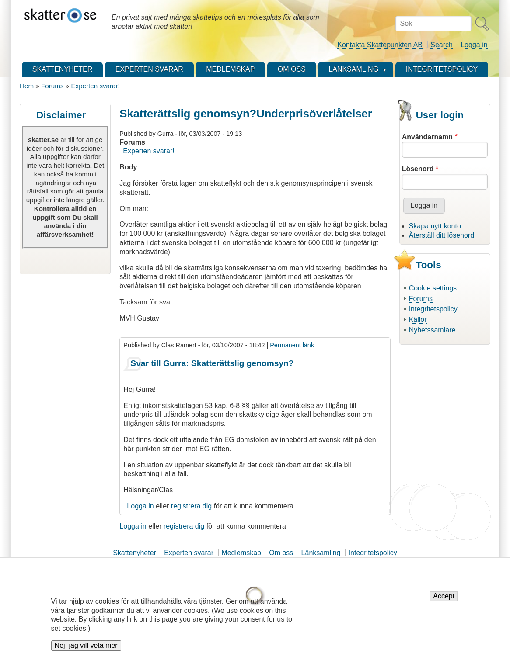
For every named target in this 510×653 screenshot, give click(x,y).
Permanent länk (292, 345)
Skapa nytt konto (435, 226)
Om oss (281, 552)
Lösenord (418, 169)
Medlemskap (241, 552)
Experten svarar (188, 552)
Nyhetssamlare (432, 330)
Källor (418, 319)
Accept (443, 600)
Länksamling (321, 552)
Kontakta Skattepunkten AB (380, 44)
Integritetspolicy (433, 309)
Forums (52, 86)
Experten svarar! (95, 86)
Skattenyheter (134, 552)
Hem (27, 86)
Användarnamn (427, 137)
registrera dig (191, 506)
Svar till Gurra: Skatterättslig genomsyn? (211, 363)
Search (441, 44)
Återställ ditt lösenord (441, 235)
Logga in (474, 44)
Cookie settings (433, 288)
